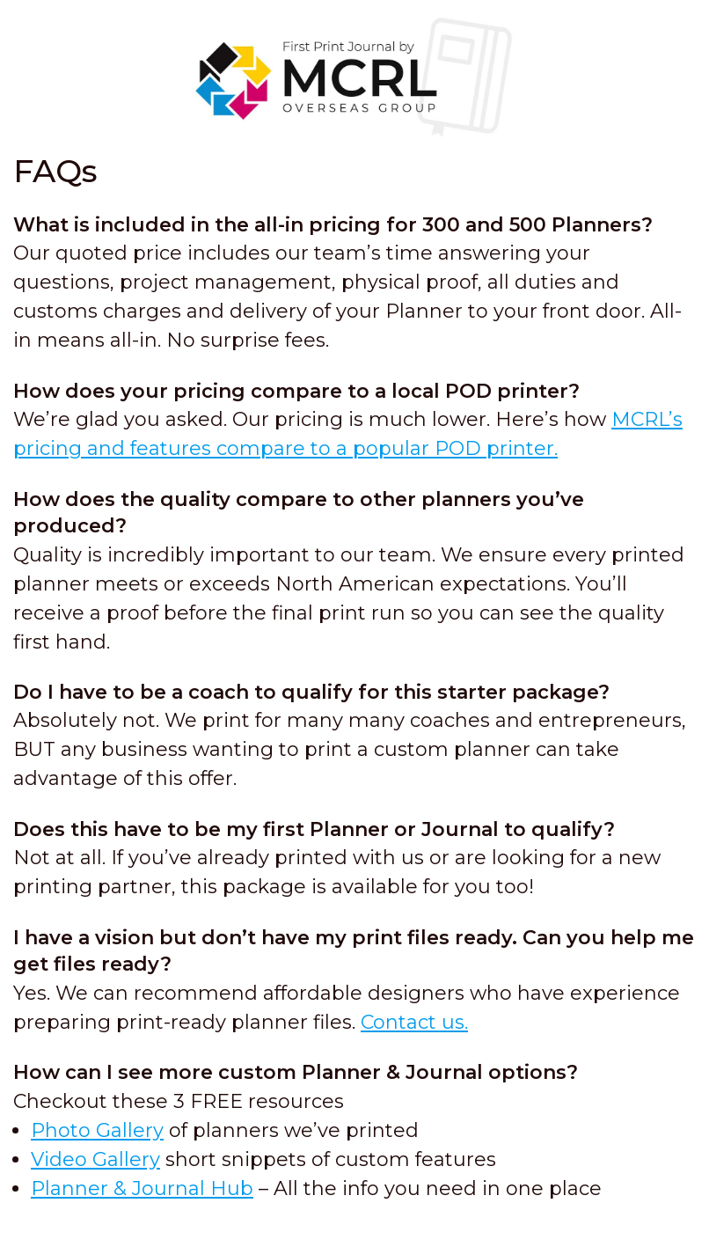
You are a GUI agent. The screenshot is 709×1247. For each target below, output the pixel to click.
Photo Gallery (97, 1130)
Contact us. (414, 1022)
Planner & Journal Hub (142, 1188)
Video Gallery (95, 1159)
